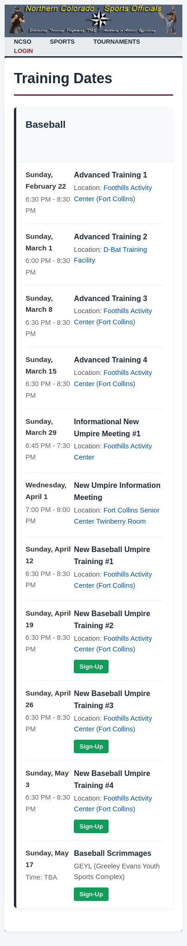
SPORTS (62, 41)
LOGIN (23, 50)
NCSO (23, 41)
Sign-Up (91, 666)
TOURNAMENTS (116, 41)
